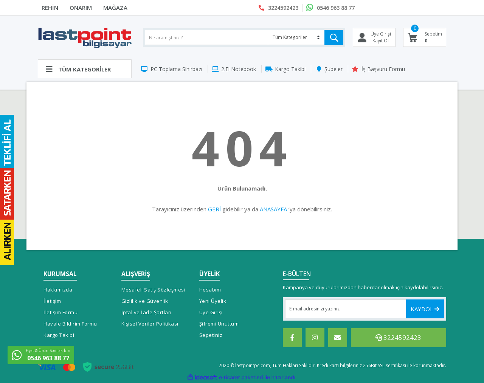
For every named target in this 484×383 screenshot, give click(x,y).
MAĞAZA (115, 7)
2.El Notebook (238, 69)
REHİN (50, 7)
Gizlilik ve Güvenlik (144, 301)
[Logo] (85, 37)
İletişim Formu (60, 312)
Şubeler (333, 69)
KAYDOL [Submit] (425, 309)
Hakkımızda (57, 289)
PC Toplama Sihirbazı (176, 69)
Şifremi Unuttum (219, 323)
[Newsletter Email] (364, 308)
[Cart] (425, 37)
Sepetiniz (211, 335)
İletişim (52, 301)
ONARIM (81, 7)
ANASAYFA (273, 209)
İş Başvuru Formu (383, 69)
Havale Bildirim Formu (70, 323)
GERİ (214, 209)
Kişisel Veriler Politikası (149, 323)
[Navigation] (85, 68)
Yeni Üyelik (212, 301)
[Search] (244, 37)
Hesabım (210, 289)
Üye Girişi (211, 312)
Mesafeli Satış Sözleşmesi (153, 289)
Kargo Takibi (290, 69)
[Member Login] (374, 37)
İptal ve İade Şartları (146, 312)
